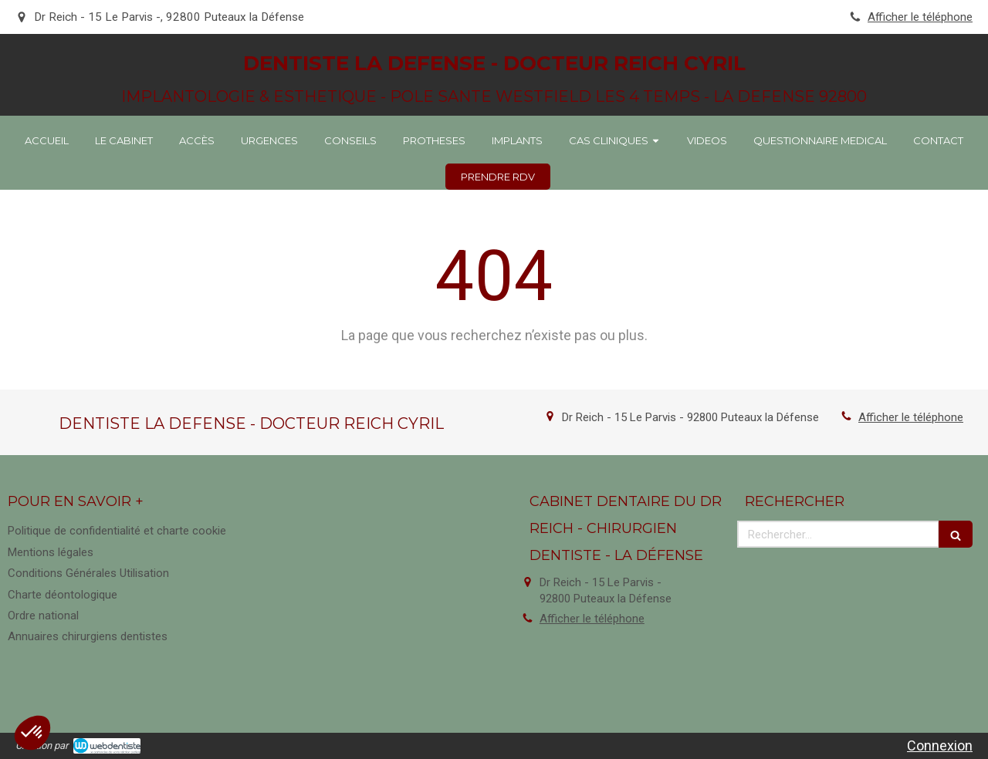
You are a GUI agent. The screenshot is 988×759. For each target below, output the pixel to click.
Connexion (940, 745)
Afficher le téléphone (920, 17)
